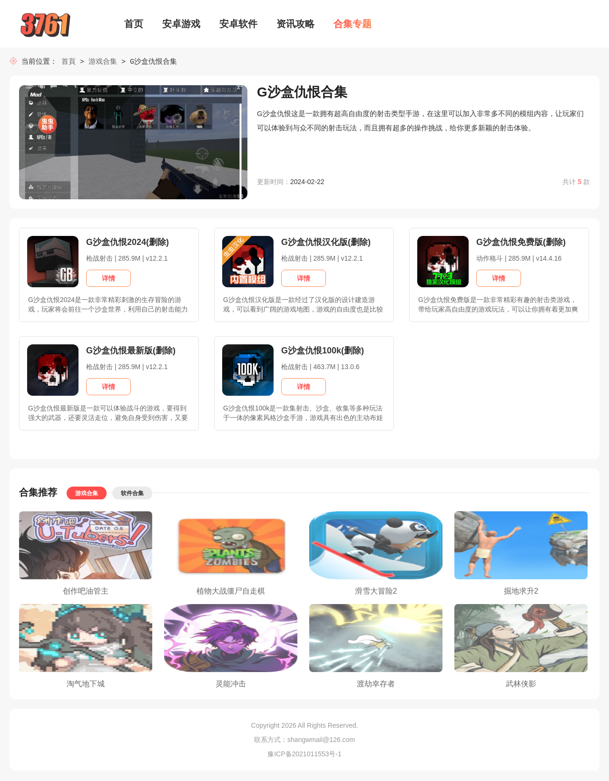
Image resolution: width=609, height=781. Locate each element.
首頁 (70, 62)
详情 (108, 279)
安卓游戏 (181, 24)
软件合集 (132, 494)
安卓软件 (238, 24)
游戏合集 (102, 62)
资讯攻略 (295, 24)
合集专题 (353, 24)
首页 (133, 24)
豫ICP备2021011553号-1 (304, 755)
